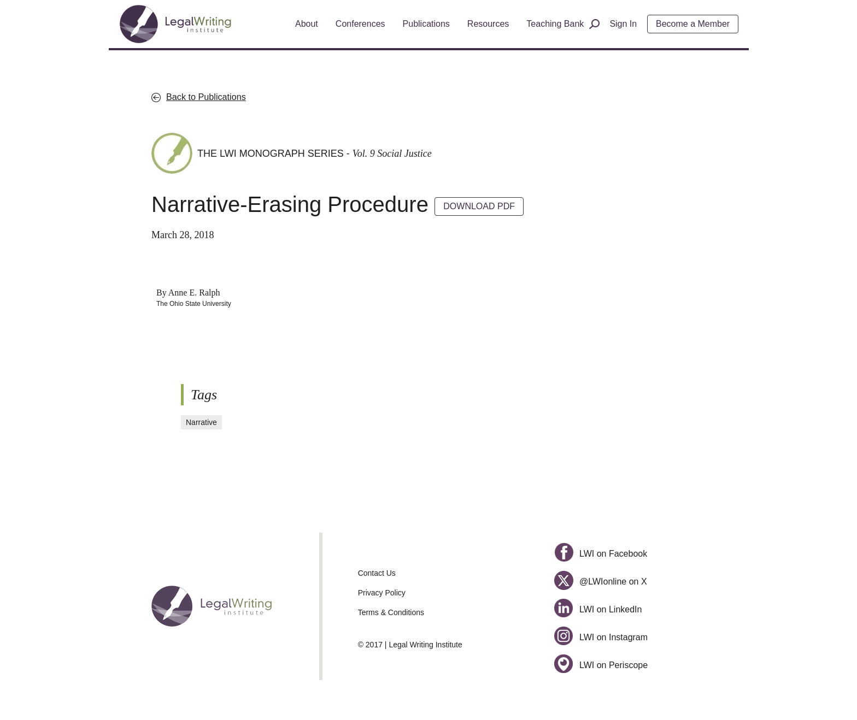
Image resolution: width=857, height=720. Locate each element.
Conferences (360, 23)
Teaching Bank (555, 23)
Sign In (623, 23)
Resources (488, 23)
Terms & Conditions (391, 612)
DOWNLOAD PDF (479, 206)
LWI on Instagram (601, 637)
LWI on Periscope (601, 665)
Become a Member (693, 23)
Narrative (201, 422)
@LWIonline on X (600, 581)
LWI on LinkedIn (598, 609)
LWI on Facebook (600, 553)
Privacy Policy (382, 592)
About (306, 23)
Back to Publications (206, 97)
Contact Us (377, 573)
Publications (426, 23)
